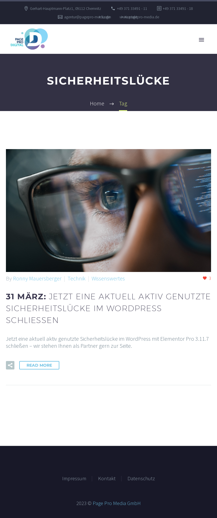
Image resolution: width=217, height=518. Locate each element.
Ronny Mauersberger (37, 278)
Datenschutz (141, 478)
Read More (39, 365)
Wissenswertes (108, 278)
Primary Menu (201, 39)
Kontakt (131, 16)
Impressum (74, 478)
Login (106, 16)
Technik (77, 278)
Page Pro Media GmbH (117, 503)
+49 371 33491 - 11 (132, 8)
